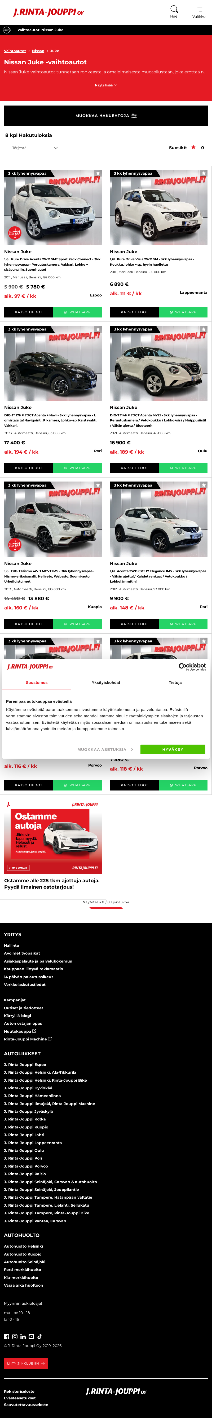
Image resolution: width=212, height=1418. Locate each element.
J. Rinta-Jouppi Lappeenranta (33, 1142)
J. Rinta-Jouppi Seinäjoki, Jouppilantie (41, 1189)
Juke (54, 51)
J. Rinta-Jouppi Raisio (25, 1174)
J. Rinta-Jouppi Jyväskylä (28, 1111)
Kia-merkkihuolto (21, 1277)
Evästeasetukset (20, 1398)
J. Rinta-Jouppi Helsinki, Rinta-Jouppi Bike (45, 1080)
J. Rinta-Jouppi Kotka (25, 1119)
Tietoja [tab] (175, 682)
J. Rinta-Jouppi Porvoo (26, 1166)
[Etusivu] (44, 13)
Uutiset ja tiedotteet (23, 1008)
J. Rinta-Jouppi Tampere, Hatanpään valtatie (48, 1197)
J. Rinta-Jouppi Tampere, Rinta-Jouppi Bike (46, 1213)
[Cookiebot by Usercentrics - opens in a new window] (183, 667)
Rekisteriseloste (19, 1391)
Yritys (12, 935)
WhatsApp (77, 312)
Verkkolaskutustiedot (25, 984)
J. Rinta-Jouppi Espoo (25, 1064)
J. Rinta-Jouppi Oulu (24, 1150)
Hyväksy (173, 749)
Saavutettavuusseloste (26, 1404)
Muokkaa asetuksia (105, 749)
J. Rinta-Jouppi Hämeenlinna (32, 1095)
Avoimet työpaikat (22, 953)
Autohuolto (21, 1235)
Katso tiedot (28, 312)
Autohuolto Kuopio (22, 1254)
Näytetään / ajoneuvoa (106, 902)
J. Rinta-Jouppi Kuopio (26, 1127)
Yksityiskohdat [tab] (106, 682)
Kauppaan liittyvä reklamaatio (33, 969)
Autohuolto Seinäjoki (24, 1262)
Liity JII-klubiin (26, 1363)
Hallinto (11, 945)
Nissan (41, 51)
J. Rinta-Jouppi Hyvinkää (28, 1088)
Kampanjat (15, 1000)
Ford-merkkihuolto (22, 1269)
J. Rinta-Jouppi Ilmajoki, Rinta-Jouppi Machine (49, 1103)
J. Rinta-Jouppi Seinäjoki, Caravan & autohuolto (50, 1181)
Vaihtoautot (18, 51)
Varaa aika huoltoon (23, 1285)
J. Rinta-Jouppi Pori (23, 1158)
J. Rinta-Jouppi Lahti (24, 1134)
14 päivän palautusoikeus (28, 976)
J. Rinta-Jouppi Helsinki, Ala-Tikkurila (40, 1072)
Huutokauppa (20, 1031)
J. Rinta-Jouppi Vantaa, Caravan (35, 1221)
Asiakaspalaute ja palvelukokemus (38, 961)
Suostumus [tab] (37, 682)
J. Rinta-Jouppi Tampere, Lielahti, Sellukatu (46, 1205)
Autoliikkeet (22, 1054)
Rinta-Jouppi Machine (28, 1039)
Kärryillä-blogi (17, 1015)
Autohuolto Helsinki (23, 1246)
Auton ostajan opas (23, 1023)
